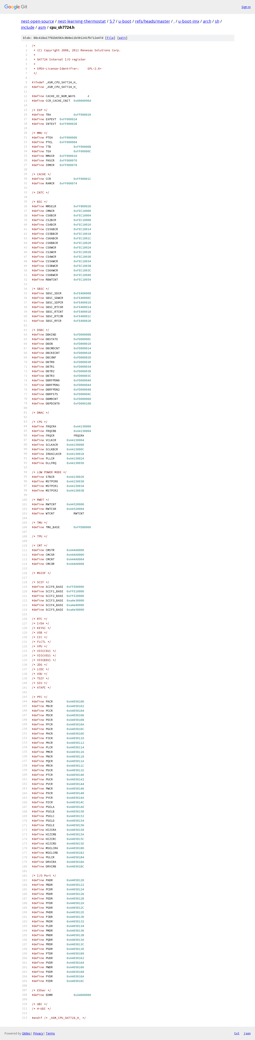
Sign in (246, 7)
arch (207, 21)
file (110, 38)
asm (42, 27)
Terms (50, 1033)
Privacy (38, 1033)
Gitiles (26, 1033)
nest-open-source (37, 21)
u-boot (124, 21)
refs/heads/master (152, 21)
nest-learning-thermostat (82, 21)
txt (236, 1033)
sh (217, 21)
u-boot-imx (188, 21)
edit (122, 38)
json (247, 1033)
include (27, 27)
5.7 (112, 21)
